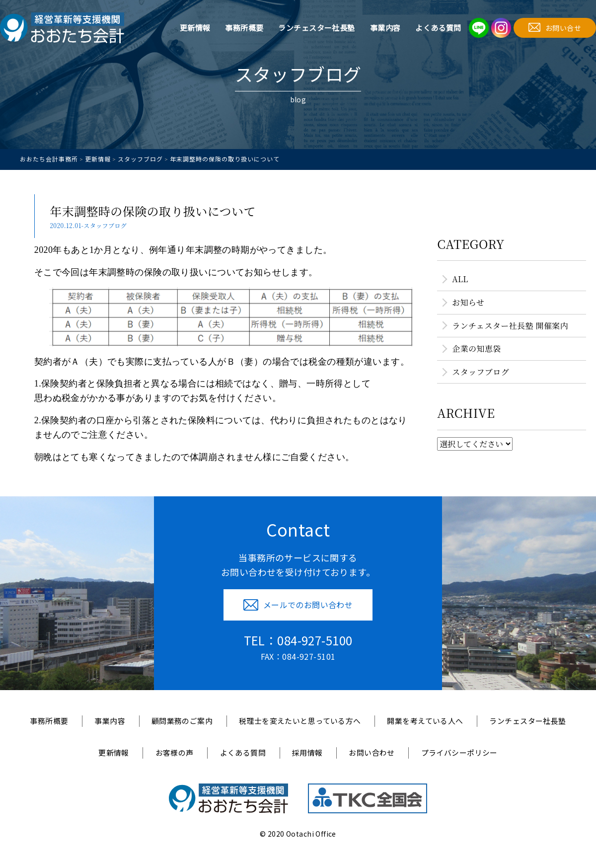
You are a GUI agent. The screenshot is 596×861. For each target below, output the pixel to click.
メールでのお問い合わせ (298, 605)
